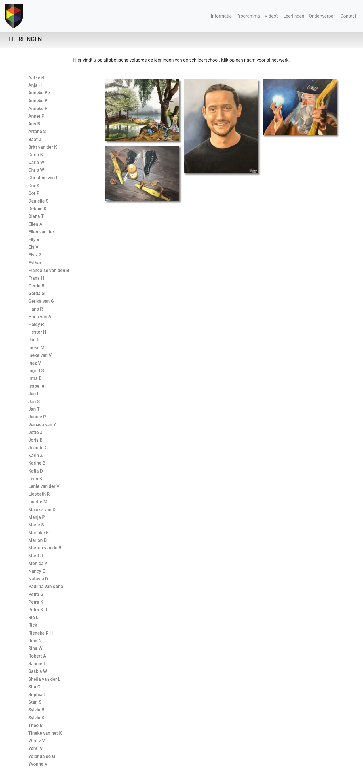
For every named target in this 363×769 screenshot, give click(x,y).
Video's (272, 16)
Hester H (37, 332)
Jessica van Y (42, 424)
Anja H (35, 85)
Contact (348, 16)
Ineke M (36, 347)
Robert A (37, 656)
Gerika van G (41, 301)
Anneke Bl (38, 101)
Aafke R (36, 77)
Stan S (34, 702)
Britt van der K (42, 147)
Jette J (35, 432)
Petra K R (37, 609)
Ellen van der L (43, 232)
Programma (248, 16)
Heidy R (36, 324)
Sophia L (37, 694)
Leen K (35, 478)
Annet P (36, 116)
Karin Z (35, 455)
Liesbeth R (39, 494)
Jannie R (37, 417)
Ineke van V (40, 355)
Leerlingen (295, 15)
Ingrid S (36, 370)
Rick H (34, 625)
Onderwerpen (322, 16)
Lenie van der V (44, 486)
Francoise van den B (48, 270)
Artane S (37, 131)
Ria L (33, 617)
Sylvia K (36, 717)
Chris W (36, 170)
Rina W (35, 648)
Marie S (36, 525)
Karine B (36, 463)
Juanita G (38, 447)
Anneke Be (39, 93)
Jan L (33, 394)
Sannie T (37, 663)
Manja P (36, 517)
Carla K (35, 154)
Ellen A (35, 224)
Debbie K (37, 208)
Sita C (34, 687)
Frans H (36, 278)
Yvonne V (37, 764)
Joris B (35, 440)
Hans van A (39, 316)
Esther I (36, 263)
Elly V (33, 239)
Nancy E (36, 571)
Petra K (35, 602)
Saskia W (37, 671)
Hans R (35, 309)
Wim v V (36, 740)
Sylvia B (36, 710)
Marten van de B (44, 548)
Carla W (36, 162)
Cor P (33, 193)
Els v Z (35, 255)
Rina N (35, 640)
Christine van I (42, 177)
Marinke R (38, 532)
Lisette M (37, 501)
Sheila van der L (44, 679)
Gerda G (36, 293)
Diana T (36, 216)
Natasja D (38, 579)
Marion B (37, 540)
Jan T (34, 409)
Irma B (35, 378)
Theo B (35, 725)
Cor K (33, 185)
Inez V (34, 363)
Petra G (35, 594)
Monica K (37, 563)
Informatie (221, 16)
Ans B (34, 124)
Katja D (35, 471)
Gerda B (36, 285)
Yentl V (35, 748)
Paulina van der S (46, 586)
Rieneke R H (40, 633)
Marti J (35, 556)
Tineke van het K (45, 733)
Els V (33, 247)
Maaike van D (42, 509)
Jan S (34, 401)
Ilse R (33, 339)
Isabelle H (38, 386)
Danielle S (38, 201)
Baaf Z (35, 139)
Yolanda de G (41, 756)
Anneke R (38, 108)
